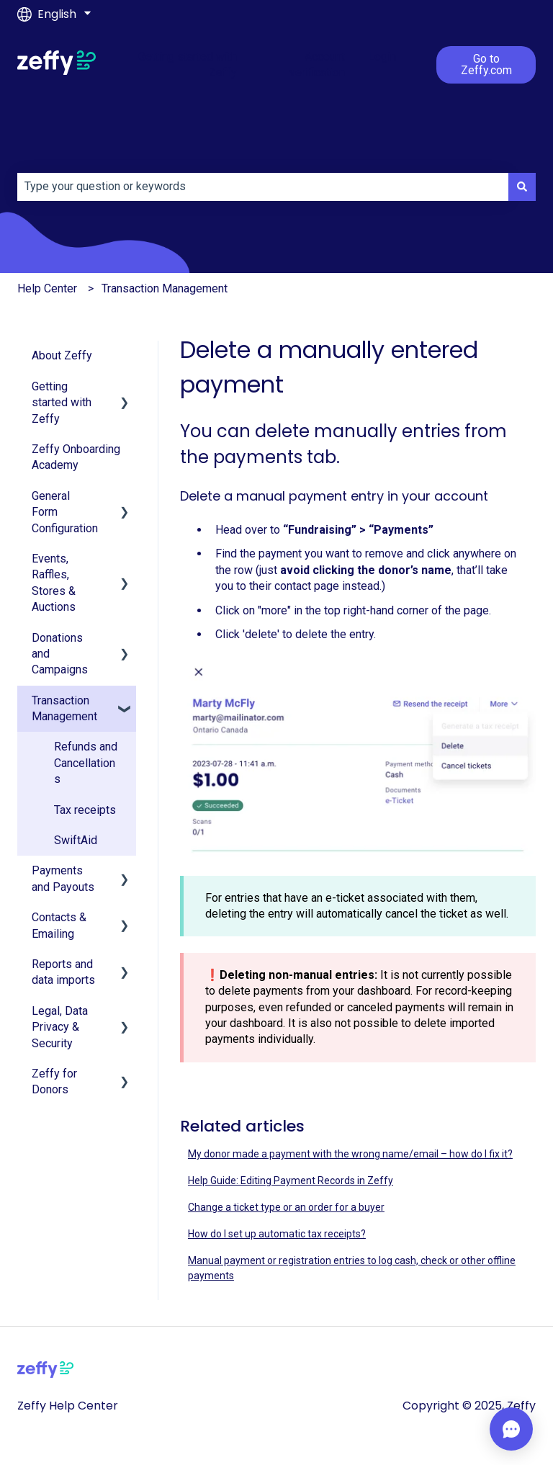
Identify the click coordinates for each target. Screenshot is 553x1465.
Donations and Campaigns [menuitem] (60, 654)
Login (382, 56)
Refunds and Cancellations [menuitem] (85, 763)
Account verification (317, 64)
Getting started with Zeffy (187, 64)
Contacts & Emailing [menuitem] (59, 925)
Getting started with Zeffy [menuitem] (61, 403)
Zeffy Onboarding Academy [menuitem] (76, 457)
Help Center (47, 288)
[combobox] (262, 186)
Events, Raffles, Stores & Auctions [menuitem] (54, 583)
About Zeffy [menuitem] (62, 355)
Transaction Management (165, 288)
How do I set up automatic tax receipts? (277, 1234)
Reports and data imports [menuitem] (63, 972)
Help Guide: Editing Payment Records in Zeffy (290, 1180)
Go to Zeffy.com (486, 64)
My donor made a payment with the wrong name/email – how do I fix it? (350, 1154)
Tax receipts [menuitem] (85, 810)
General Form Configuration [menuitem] (65, 512)
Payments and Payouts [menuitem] (63, 878)
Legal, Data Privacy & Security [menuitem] (60, 1027)
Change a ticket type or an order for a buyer (286, 1207)
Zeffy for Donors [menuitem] (54, 1081)
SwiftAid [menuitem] (75, 840)
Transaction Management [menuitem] (64, 708)
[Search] (522, 186)
